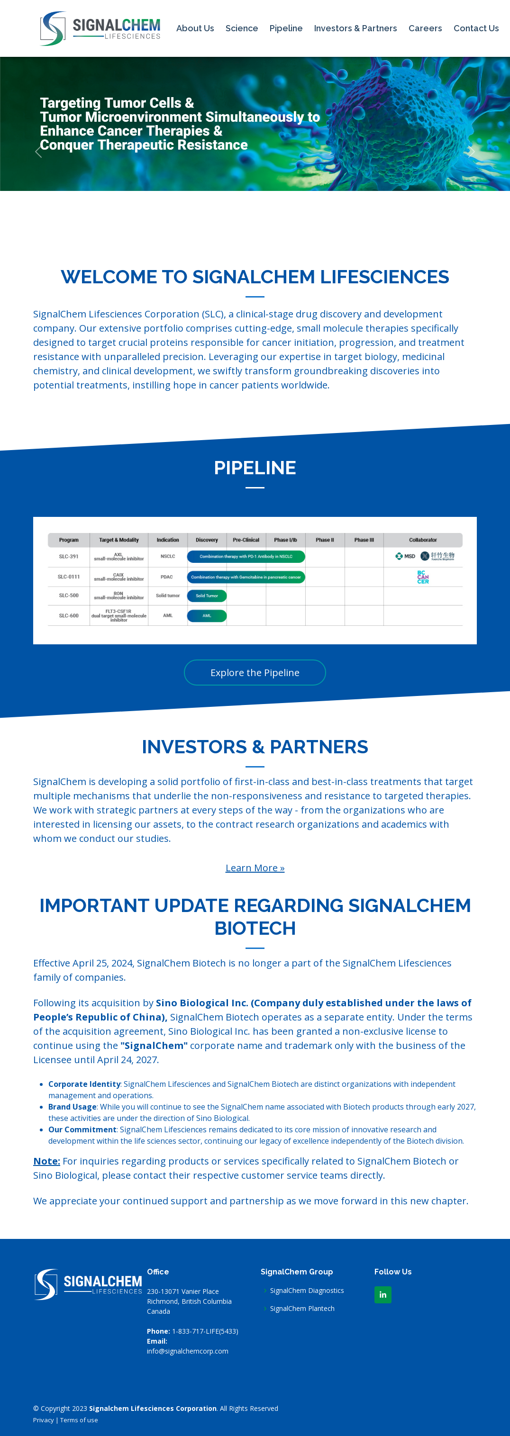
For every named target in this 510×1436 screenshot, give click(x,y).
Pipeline (286, 28)
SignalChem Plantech (302, 1308)
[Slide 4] (280, 233)
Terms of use (79, 1420)
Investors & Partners (355, 28)
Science (242, 28)
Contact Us (476, 28)
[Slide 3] (263, 233)
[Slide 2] (246, 233)
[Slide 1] (229, 233)
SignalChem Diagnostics (307, 1290)
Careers (425, 28)
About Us (195, 28)
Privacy (43, 1420)
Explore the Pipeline (255, 672)
